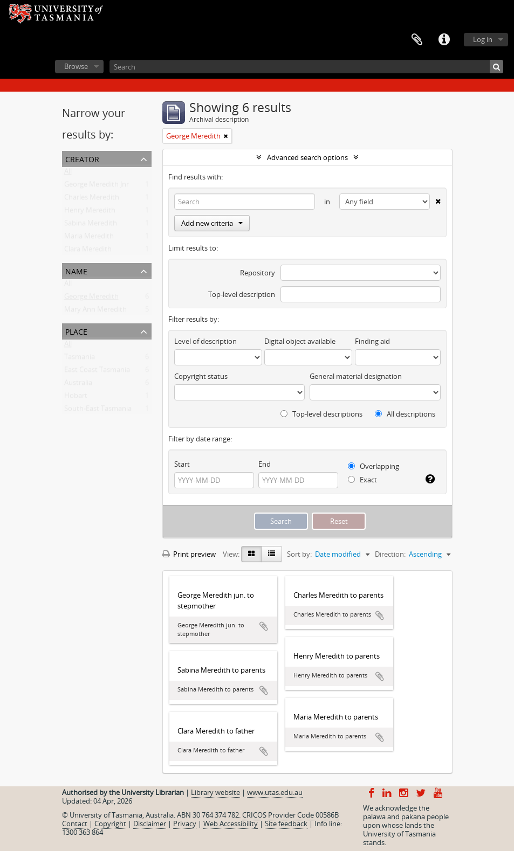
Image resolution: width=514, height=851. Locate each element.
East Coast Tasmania (97, 372)
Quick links (443, 39)
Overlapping (373, 466)
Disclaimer (149, 823)
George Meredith (91, 298)
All (68, 173)
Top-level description (241, 294)
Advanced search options (307, 157)
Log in (482, 39)
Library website (215, 792)
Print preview (189, 554)
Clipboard (416, 39)
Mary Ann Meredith (95, 311)
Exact (362, 480)
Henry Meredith (89, 212)
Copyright (110, 823)
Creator (82, 158)
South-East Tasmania (98, 411)
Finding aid (372, 341)
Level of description (205, 341)
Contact (74, 823)
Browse (76, 66)
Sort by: (299, 554)
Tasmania (79, 359)
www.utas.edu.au (275, 792)
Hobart (75, 398)
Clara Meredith (88, 251)
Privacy (184, 823)
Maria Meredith (89, 238)
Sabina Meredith (90, 225)
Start (182, 464)
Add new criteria (212, 223)
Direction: (390, 554)
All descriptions (405, 414)
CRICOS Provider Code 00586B (290, 815)
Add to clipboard (263, 626)
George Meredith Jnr (96, 186)
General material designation (356, 376)
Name (76, 270)
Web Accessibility (230, 823)
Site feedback (286, 823)
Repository (257, 273)
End (264, 464)
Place (76, 330)
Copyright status (201, 376)
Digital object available (299, 341)
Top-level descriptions (321, 414)
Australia (78, 385)
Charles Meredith (91, 199)
